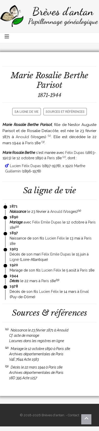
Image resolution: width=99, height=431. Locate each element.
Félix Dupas (74, 153)
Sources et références (65, 112)
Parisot (49, 85)
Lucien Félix (55, 238)
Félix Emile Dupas (46, 222)
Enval (84, 292)
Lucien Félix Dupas (25, 166)
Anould (22, 137)
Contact (73, 415)
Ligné (14, 260)
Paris (29, 143)
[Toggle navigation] (7, 38)
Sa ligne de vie (26, 112)
